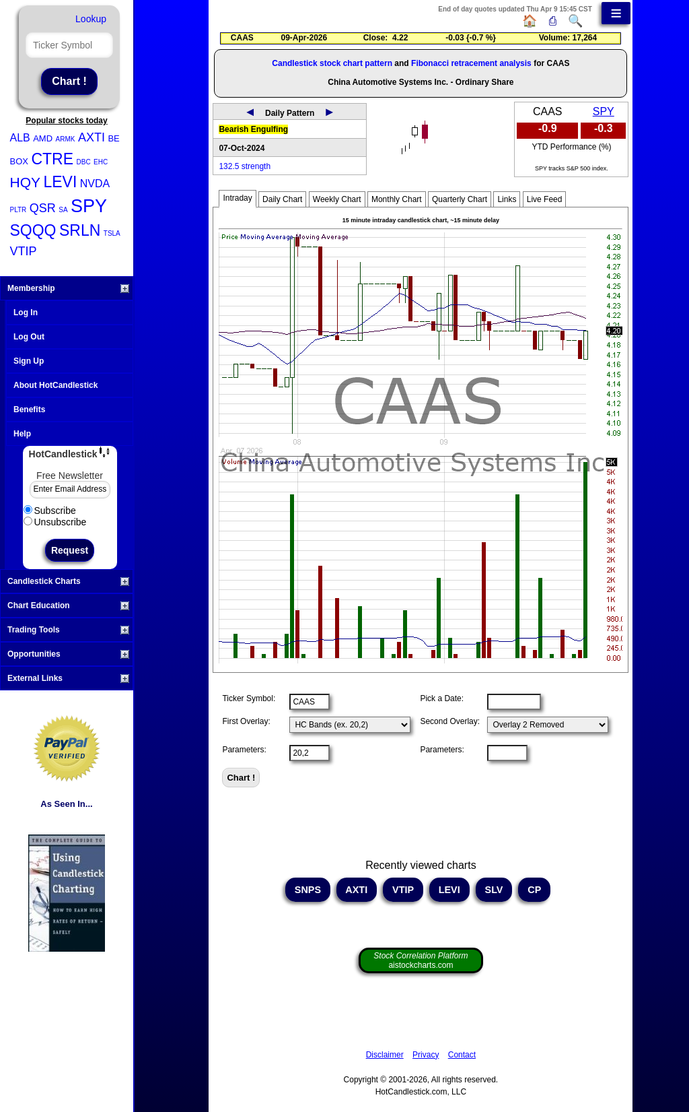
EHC (101, 162)
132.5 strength (244, 166)
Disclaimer (385, 1054)
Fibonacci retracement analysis (471, 63)
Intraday (237, 198)
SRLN (79, 230)
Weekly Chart (337, 199)
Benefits (29, 409)
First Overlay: (246, 721)
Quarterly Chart (459, 199)
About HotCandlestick (55, 385)
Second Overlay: (450, 721)
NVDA (95, 183)
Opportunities (68, 654)
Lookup (90, 18)
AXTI (91, 137)
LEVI (60, 182)
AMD (42, 138)
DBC (84, 162)
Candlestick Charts (68, 581)
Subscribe (50, 510)
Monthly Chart (396, 199)
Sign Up (28, 361)
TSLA (112, 233)
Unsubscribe (55, 522)
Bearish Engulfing (253, 129)
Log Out (28, 336)
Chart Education (68, 605)
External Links (68, 678)
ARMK (65, 139)
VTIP (23, 251)
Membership (68, 288)
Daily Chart (282, 199)
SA (63, 210)
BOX (19, 161)
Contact (462, 1054)
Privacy (425, 1054)
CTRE (52, 159)
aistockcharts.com (420, 960)
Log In (25, 312)
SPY (89, 206)
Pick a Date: (442, 698)
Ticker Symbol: (248, 698)
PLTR (18, 210)
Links (506, 199)
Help (22, 433)
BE (113, 138)
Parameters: (244, 749)
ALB (20, 137)
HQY (25, 182)
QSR (43, 208)
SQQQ (33, 230)
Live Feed (545, 199)
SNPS (308, 889)
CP (534, 889)
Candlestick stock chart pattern (332, 63)
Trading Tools (68, 629)
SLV (494, 889)
